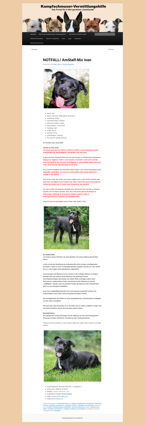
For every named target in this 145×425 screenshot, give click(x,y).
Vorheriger (33, 49)
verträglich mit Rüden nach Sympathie (74, 409)
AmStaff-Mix (67, 407)
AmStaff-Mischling (58, 407)
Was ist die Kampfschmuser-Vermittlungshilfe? (52, 34)
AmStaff (49, 407)
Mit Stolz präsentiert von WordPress (72, 418)
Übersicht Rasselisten (36, 38)
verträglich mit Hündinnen (56, 405)
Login (69, 38)
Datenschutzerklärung (36, 43)
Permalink (57, 410)
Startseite (33, 34)
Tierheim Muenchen (68, 64)
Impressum (78, 38)
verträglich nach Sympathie (86, 405)
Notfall (73, 403)
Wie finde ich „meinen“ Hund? (77, 34)
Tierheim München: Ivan (61, 391)
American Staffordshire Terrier (80, 407)
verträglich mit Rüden (71, 405)
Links (63, 38)
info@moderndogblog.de (59, 396)
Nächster (111, 49)
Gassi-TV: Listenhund (52, 38)
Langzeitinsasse (80, 403)
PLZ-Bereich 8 (90, 403)
